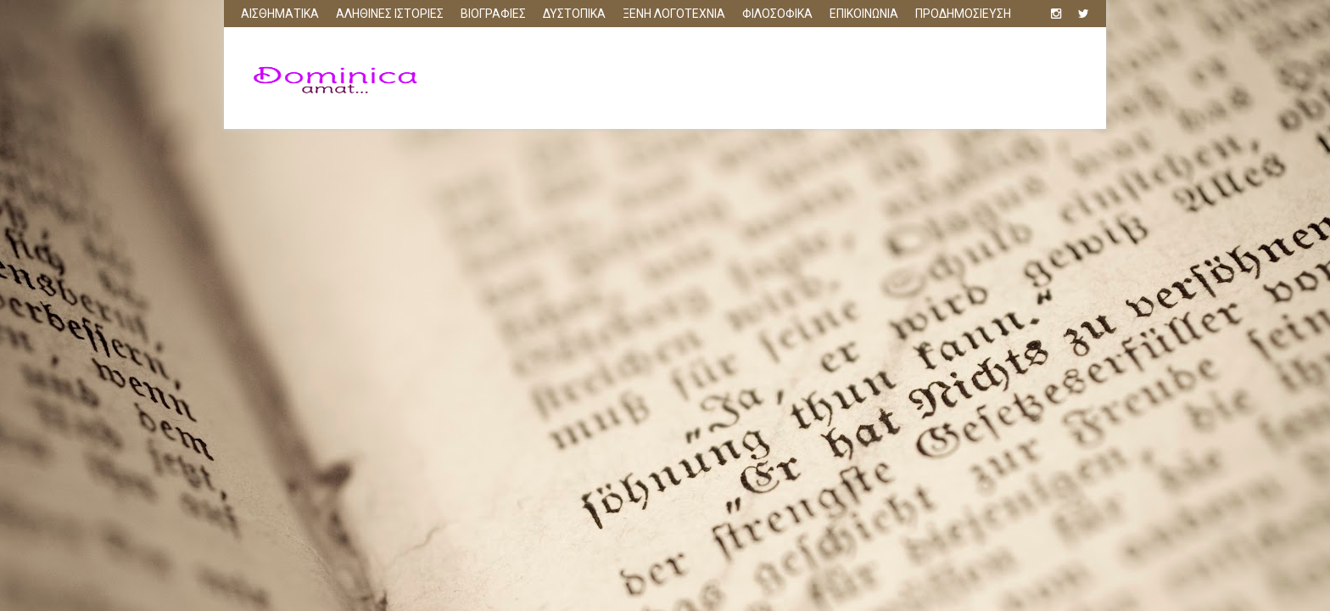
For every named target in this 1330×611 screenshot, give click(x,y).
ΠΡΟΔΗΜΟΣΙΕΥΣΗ (963, 13)
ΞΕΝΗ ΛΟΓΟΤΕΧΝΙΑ (674, 13)
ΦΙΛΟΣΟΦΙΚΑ (777, 13)
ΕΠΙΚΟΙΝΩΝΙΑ (864, 13)
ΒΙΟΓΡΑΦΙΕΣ (493, 13)
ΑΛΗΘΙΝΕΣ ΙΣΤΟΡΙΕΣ (390, 13)
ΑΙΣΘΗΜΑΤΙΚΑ (280, 13)
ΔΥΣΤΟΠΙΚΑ (574, 13)
